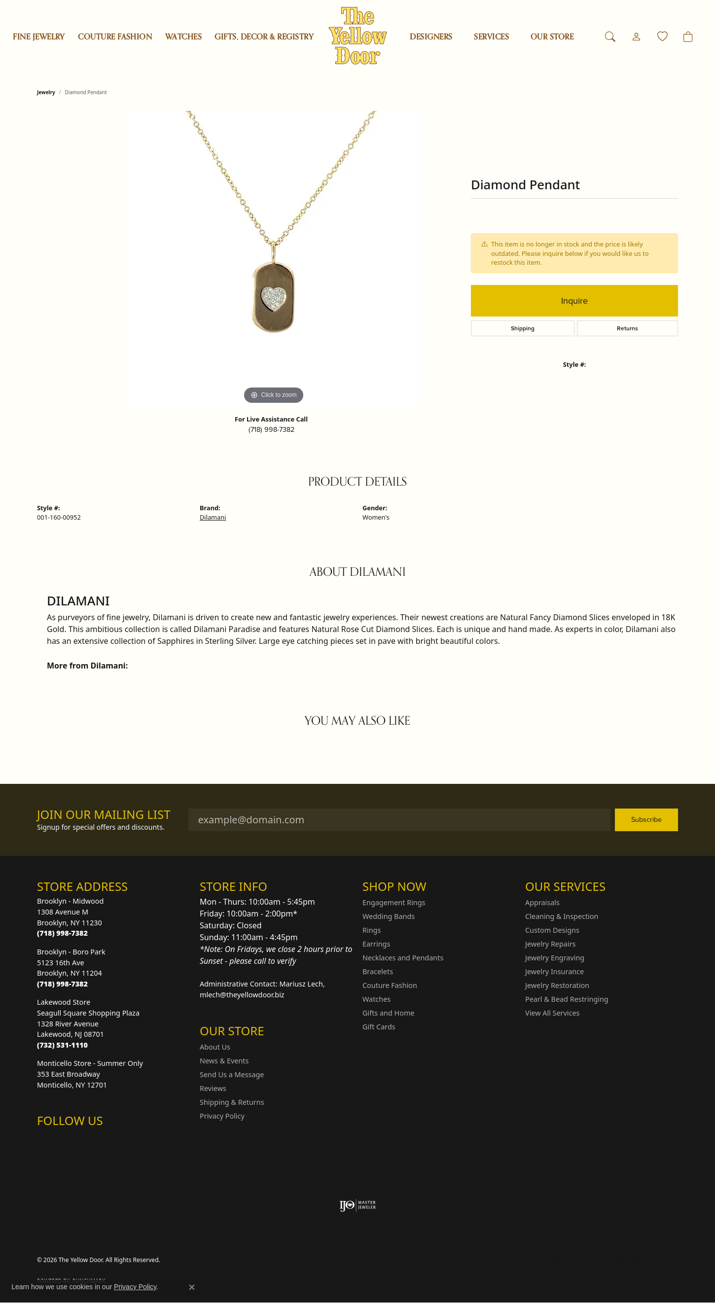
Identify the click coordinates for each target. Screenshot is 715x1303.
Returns (627, 328)
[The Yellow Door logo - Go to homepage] (357, 35)
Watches (183, 37)
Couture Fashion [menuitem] (389, 985)
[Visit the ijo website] (357, 1205)
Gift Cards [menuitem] (378, 1026)
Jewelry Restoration (557, 985)
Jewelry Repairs (550, 944)
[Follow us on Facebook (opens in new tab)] (70, 1140)
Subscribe (646, 819)
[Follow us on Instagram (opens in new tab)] (47, 1140)
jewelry (46, 92)
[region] (274, 259)
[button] (610, 37)
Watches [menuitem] (376, 999)
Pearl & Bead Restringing (566, 999)
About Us (215, 1047)
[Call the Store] (62, 933)
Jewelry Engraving (554, 957)
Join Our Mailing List (104, 815)
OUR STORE (552, 37)
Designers (431, 37)
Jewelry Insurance (554, 971)
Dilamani (213, 517)
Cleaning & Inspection (561, 916)
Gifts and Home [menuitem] (388, 1013)
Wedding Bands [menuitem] (388, 916)
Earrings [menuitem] (376, 944)
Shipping (523, 328)
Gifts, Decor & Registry (264, 37)
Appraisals (542, 902)
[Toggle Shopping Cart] (688, 37)
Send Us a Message (232, 1074)
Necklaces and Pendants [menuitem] (402, 957)
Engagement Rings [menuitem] (394, 902)
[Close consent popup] (192, 1287)
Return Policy (457, 1260)
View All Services (552, 1013)
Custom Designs (552, 930)
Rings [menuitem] (371, 930)
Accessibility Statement (638, 1260)
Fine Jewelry (39, 37)
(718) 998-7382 (271, 429)
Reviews (213, 1088)
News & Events (224, 1060)
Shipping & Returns (232, 1102)
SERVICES (491, 37)
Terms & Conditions (565, 1260)
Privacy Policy (222, 1116)
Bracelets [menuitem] (377, 971)
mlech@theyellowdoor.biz (242, 994)
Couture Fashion (115, 37)
